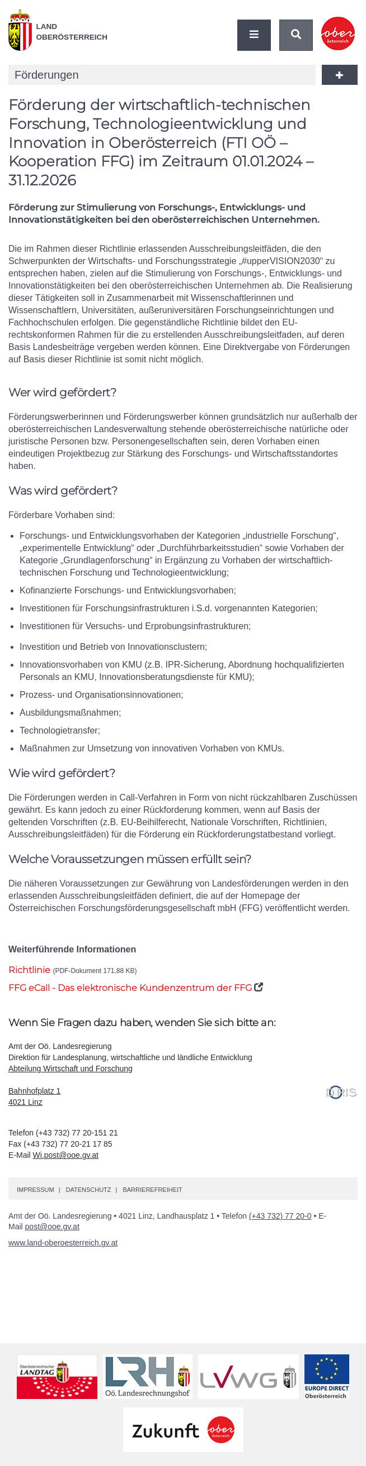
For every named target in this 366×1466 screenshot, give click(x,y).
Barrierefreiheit (152, 1189)
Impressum (35, 1189)
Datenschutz (88, 1189)
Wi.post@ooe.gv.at (65, 1155)
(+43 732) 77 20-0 (280, 1215)
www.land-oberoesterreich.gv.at (63, 1242)
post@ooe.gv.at (52, 1226)
